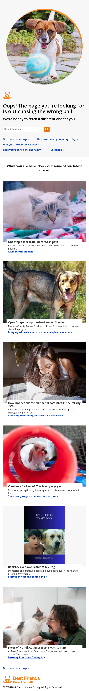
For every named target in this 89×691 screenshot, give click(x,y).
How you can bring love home (20, 144)
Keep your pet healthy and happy (22, 149)
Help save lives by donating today (56, 139)
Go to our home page (15, 139)
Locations (56, 149)
